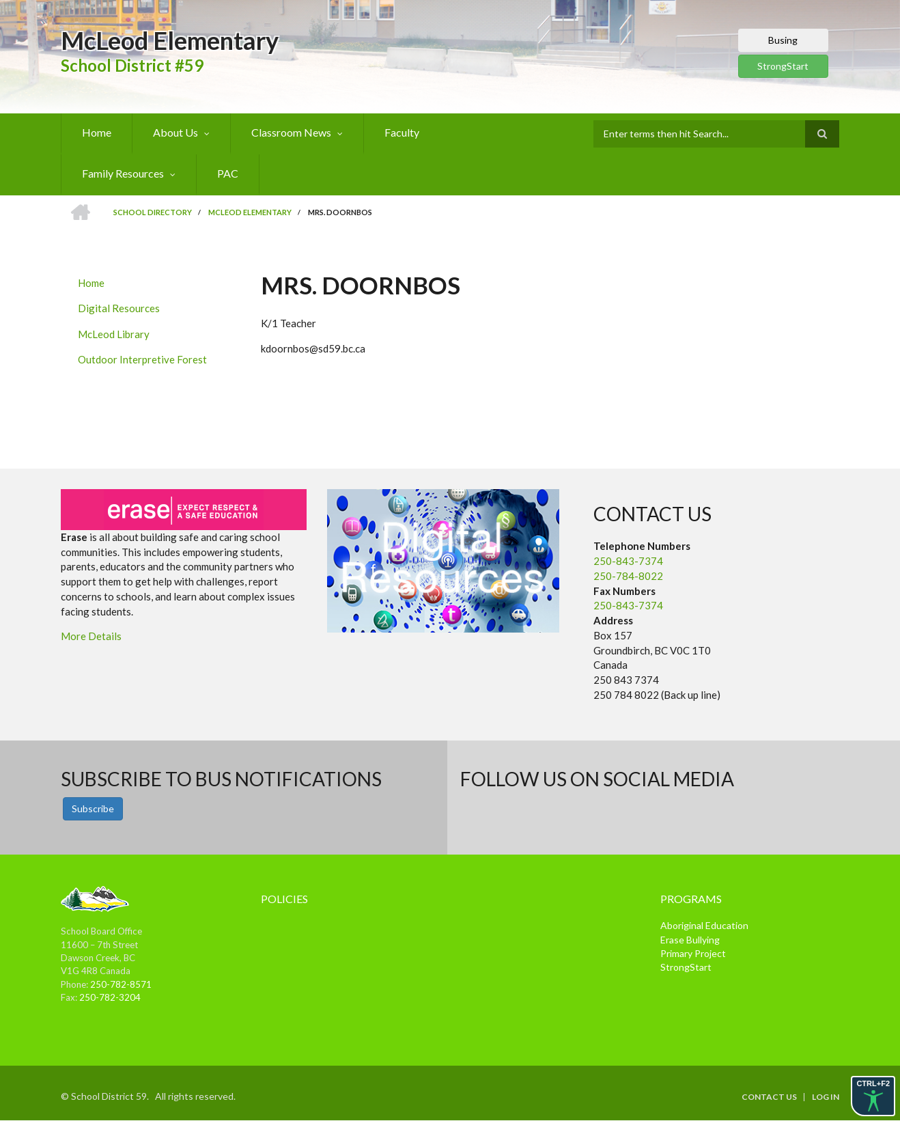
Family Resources (123, 173)
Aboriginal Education (704, 925)
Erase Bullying (690, 939)
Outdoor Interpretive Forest (142, 359)
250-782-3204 (110, 997)
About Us (175, 132)
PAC (227, 173)
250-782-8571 (121, 984)
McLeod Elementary (170, 40)
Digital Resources (119, 308)
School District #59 (132, 65)
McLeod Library (114, 334)
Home (96, 132)
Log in (825, 1097)
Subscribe (93, 808)
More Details (91, 636)
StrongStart (782, 66)
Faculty (401, 132)
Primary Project (693, 953)
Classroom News (291, 132)
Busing (783, 40)
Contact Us (769, 1097)
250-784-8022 (628, 576)
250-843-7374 (628, 561)
